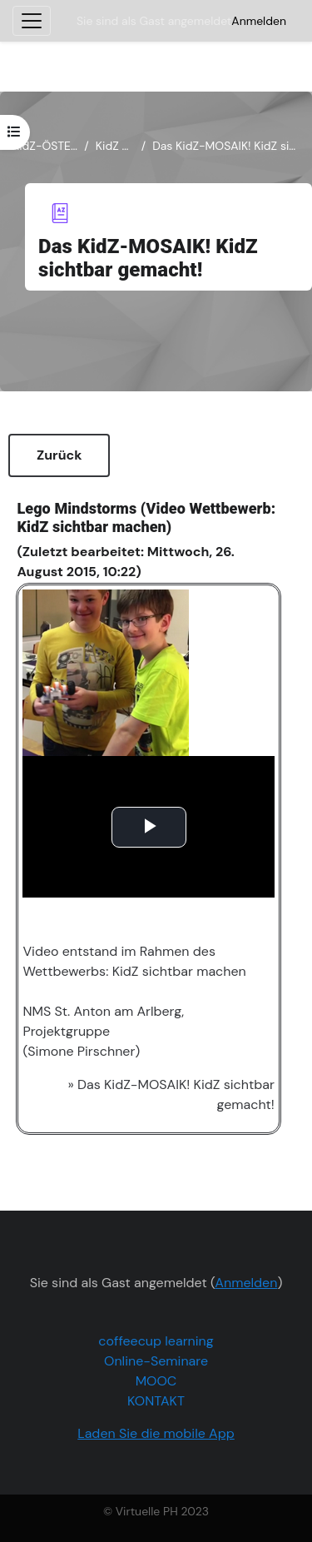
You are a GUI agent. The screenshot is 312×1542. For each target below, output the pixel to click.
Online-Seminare (156, 1361)
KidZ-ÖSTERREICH (44, 145)
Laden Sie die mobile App (156, 1433)
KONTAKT (156, 1401)
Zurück (59, 455)
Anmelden (258, 20)
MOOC (156, 1381)
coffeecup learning (155, 1341)
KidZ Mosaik (115, 145)
